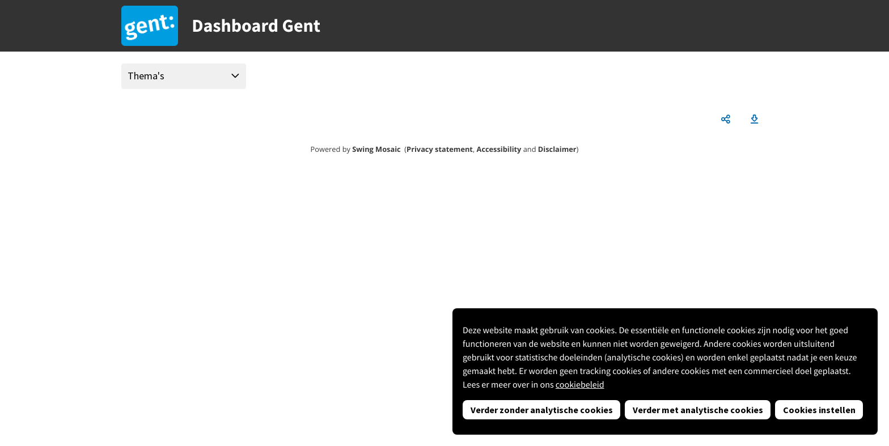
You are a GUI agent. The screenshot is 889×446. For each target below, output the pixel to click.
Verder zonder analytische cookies (542, 409)
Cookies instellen (819, 409)
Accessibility (499, 149)
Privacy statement (440, 149)
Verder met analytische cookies (698, 409)
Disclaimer (557, 149)
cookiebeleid (580, 384)
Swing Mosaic (376, 149)
